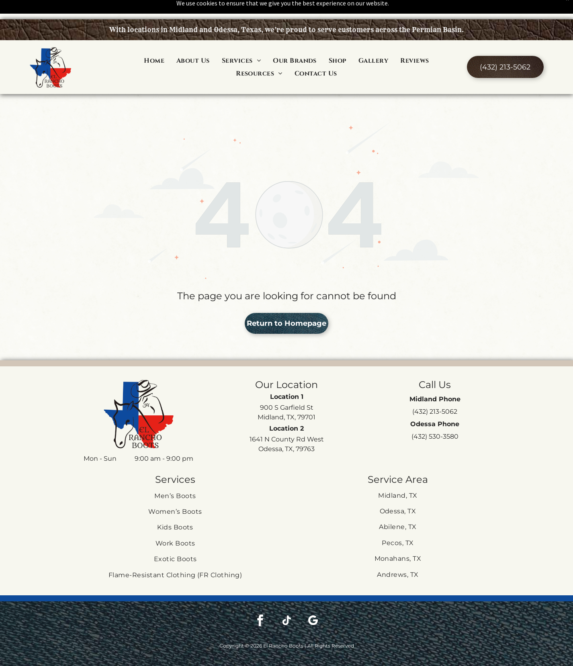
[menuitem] (154, 41)
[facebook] (260, 601)
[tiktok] (286, 601)
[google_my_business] (313, 601)
